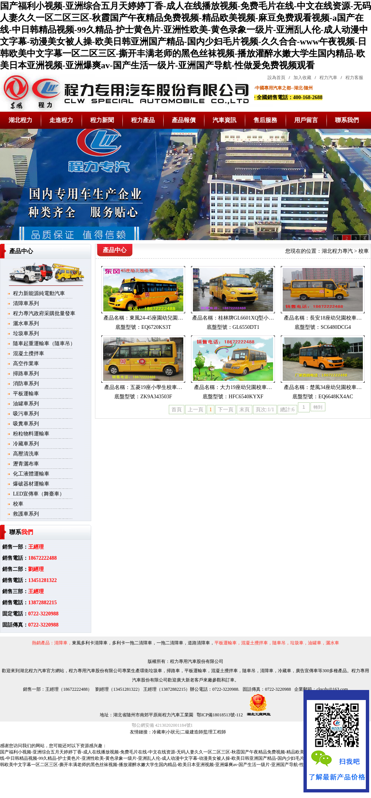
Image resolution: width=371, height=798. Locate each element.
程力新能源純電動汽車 (39, 293)
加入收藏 (302, 77)
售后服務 (265, 120)
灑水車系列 (26, 323)
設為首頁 (276, 77)
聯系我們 (347, 120)
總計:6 (287, 409)
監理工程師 (215, 732)
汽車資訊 (224, 120)
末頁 (244, 409)
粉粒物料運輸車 (31, 433)
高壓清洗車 (26, 454)
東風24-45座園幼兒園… (156, 318)
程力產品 (143, 120)
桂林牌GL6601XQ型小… (246, 318)
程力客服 (354, 77)
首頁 (176, 409)
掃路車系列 (26, 373)
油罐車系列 (26, 403)
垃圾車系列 (26, 333)
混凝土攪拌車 (28, 353)
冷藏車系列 (26, 444)
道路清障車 (199, 642)
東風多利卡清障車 (90, 642)
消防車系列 (26, 383)
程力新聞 (102, 120)
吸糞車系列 (26, 423)
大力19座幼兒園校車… (246, 387)
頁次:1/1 (265, 409)
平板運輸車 (26, 393)
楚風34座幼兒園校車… (336, 387)
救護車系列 (26, 514)
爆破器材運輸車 (31, 484)
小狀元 (173, 732)
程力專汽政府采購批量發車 (44, 313)
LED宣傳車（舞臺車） (39, 494)
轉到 (317, 407)
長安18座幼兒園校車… (336, 318)
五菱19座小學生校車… (156, 387)
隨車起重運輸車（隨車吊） (44, 343)
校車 (18, 504)
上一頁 (195, 409)
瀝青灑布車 (26, 464)
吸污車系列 (26, 413)
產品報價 (184, 120)
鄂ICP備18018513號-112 (219, 714)
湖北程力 (20, 120)
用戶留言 (306, 120)
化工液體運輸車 (31, 474)
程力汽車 (328, 77)
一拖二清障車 (170, 642)
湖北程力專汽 (337, 251)
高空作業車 (26, 363)
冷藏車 (158, 732)
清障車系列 (26, 303)
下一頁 (225, 409)
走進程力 (61, 120)
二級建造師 (192, 732)
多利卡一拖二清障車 (132, 642)
